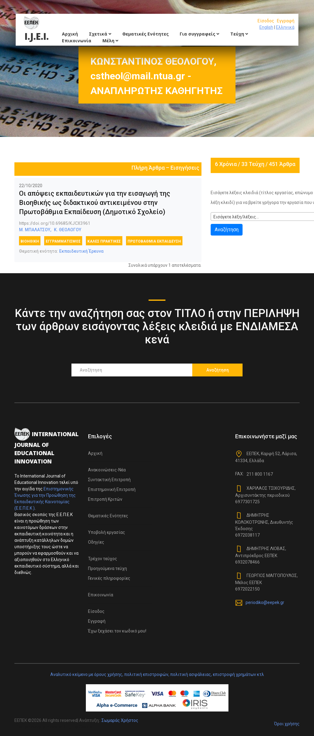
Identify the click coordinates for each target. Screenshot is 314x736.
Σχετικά (100, 34)
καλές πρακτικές (104, 241)
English (266, 27)
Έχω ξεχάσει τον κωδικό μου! (117, 630)
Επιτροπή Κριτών (105, 499)
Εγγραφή (285, 20)
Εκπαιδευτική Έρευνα (81, 251)
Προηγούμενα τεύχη (107, 568)
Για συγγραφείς (199, 34)
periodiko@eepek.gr (265, 602)
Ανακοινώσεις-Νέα (107, 469)
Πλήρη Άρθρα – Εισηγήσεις (165, 167)
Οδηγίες (96, 542)
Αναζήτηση (227, 229)
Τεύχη (239, 34)
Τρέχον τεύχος (102, 558)
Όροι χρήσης (287, 723)
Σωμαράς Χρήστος (119, 720)
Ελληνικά (285, 27)
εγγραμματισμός (63, 241)
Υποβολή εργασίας (106, 532)
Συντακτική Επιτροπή (109, 479)
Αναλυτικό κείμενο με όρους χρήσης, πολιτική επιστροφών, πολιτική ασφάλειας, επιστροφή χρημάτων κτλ (157, 674)
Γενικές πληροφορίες (109, 578)
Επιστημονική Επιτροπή (112, 489)
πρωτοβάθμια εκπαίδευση (154, 241)
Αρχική (70, 34)
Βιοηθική (30, 241)
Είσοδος (266, 20)
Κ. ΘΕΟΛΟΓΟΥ (67, 229)
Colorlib (86, 726)
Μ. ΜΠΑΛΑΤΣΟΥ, (35, 229)
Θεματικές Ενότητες (145, 34)
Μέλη (110, 40)
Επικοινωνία (76, 40)
